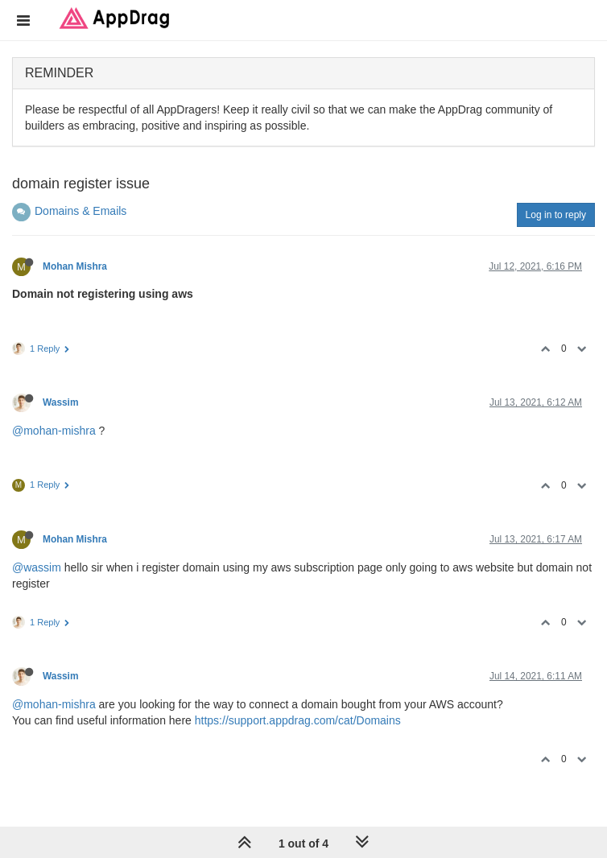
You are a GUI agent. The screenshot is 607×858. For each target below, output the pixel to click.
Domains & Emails (80, 210)
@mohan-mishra (54, 430)
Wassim (61, 402)
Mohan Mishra (75, 266)
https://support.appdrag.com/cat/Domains (298, 720)
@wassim (36, 567)
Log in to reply (556, 215)
